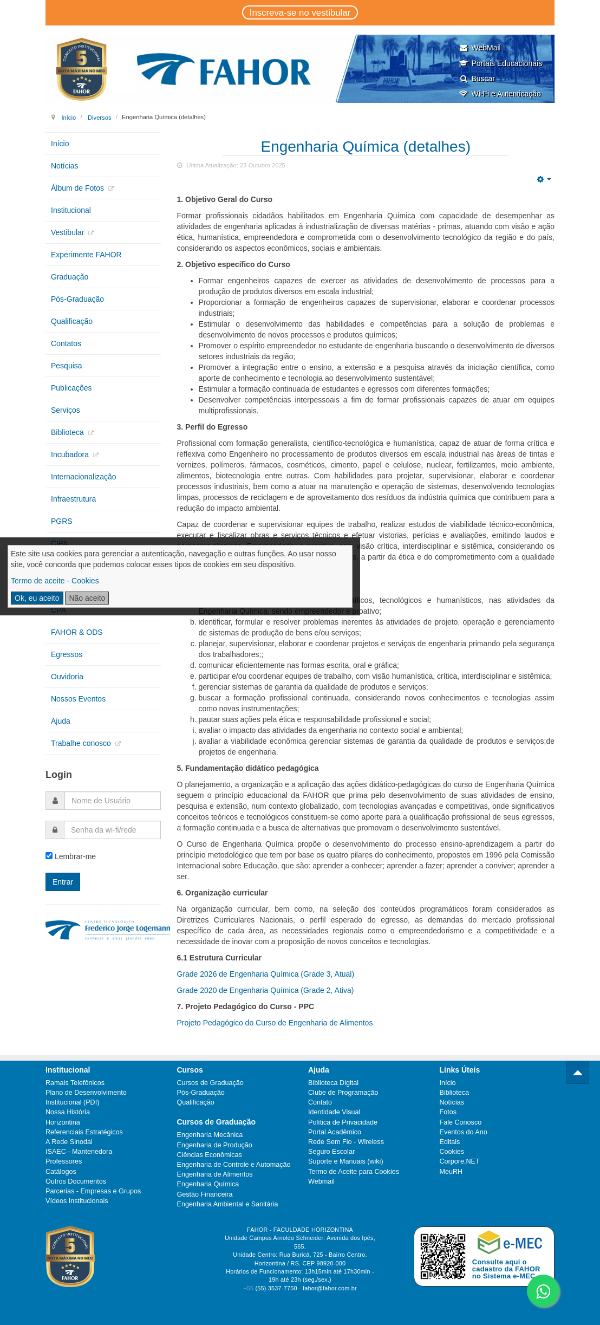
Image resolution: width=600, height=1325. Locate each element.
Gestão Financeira (205, 1194)
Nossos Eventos (78, 698)
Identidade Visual (334, 1112)
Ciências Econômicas (209, 1155)
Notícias (65, 165)
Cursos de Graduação (210, 1083)
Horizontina (62, 1122)
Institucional (71, 210)
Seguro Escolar (331, 1151)
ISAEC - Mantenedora (78, 1151)
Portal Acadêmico (334, 1132)
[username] (112, 800)
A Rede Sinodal (69, 1142)
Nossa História (67, 1112)
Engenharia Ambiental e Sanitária (227, 1204)
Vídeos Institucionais (76, 1201)
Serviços (65, 410)
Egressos (66, 654)
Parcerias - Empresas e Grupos (93, 1191)
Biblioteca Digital (333, 1083)
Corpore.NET (460, 1161)
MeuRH (451, 1171)
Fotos (448, 1112)
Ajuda (60, 721)
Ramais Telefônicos (75, 1083)
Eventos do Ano (463, 1132)
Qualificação (72, 321)
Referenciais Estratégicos (84, 1132)
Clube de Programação (343, 1092)
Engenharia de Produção (214, 1145)
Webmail (321, 1181)
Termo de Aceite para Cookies (353, 1171)
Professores (63, 1161)
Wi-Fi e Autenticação (499, 93)
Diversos (100, 117)
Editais (450, 1142)
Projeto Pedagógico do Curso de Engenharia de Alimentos (275, 1022)
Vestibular (68, 232)
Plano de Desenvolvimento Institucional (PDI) (86, 1097)
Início (68, 117)
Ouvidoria (67, 676)
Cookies (452, 1151)
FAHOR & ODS (77, 632)
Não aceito (87, 598)
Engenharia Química (208, 1184)
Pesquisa (66, 365)
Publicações (71, 388)
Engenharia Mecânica (210, 1135)
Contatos (66, 343)
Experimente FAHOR (86, 254)
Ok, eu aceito (37, 598)
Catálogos (60, 1171)
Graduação (69, 276)
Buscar (477, 78)
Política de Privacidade (342, 1122)
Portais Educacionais (500, 63)
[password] (112, 830)
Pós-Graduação (77, 299)
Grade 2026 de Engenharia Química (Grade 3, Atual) (266, 974)
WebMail (479, 47)
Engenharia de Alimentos (215, 1174)
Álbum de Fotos (78, 188)
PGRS (62, 521)
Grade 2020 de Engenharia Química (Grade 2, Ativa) (265, 990)
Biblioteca (68, 432)
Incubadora (71, 454)
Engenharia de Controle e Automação (234, 1164)
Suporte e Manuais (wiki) (345, 1161)
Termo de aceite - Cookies (55, 580)
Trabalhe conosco (82, 743)
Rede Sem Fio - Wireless (346, 1142)
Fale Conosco (461, 1122)
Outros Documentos (75, 1181)
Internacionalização (83, 476)
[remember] (49, 855)
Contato (320, 1102)
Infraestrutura (73, 499)
